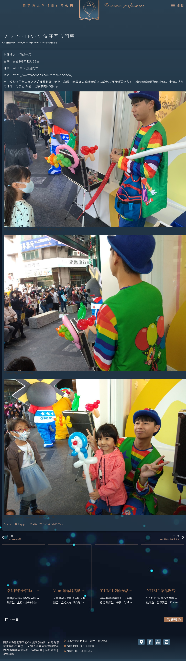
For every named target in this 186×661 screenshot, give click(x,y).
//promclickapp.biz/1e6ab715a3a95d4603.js (34, 524)
